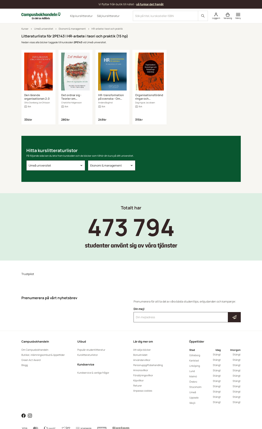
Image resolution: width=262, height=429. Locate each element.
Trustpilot (27, 274)
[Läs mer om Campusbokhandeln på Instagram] (30, 415)
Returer (137, 385)
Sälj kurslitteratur (108, 16)
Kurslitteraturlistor (87, 355)
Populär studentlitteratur (91, 349)
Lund (192, 371)
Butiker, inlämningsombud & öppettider (43, 355)
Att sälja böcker (142, 349)
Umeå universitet (43, 28)
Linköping (194, 365)
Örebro (193, 381)
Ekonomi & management (72, 28)
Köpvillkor (138, 380)
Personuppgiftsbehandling (148, 365)
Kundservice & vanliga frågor (93, 372)
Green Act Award (31, 360)
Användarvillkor (141, 360)
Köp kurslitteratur (81, 16)
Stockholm (195, 387)
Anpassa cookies (142, 390)
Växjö (192, 402)
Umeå (192, 392)
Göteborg (194, 355)
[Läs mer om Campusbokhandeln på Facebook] (23, 415)
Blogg (24, 365)
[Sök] (203, 16)
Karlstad (194, 360)
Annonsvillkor (140, 370)
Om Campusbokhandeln (34, 349)
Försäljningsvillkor (143, 375)
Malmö (193, 376)
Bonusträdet (140, 355)
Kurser (24, 28)
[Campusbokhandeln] (40, 15)
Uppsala (193, 397)
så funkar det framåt (150, 4)
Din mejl (187, 314)
